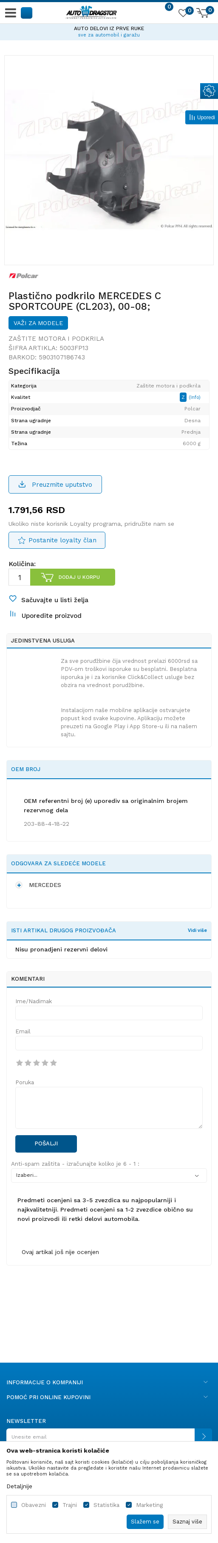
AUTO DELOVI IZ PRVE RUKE (109, 28)
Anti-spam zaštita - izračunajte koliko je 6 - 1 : (75, 1164)
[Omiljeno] (182, 14)
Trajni (69, 1505)
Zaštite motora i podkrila (56, 338)
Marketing (149, 1505)
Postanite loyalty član (62, 540)
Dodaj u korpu (79, 577)
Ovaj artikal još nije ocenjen (60, 1251)
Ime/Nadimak (33, 1001)
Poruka (24, 1082)
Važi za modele (38, 323)
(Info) (195, 397)
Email (23, 1031)
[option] (109, 30)
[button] (27, 12)
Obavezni (33, 1505)
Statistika (106, 1505)
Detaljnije (19, 1486)
